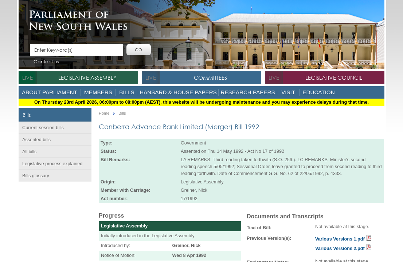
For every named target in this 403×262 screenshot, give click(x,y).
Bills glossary (35, 175)
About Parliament (49, 92)
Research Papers (247, 92)
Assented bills (36, 139)
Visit (288, 92)
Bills (126, 92)
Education (318, 92)
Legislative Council (333, 77)
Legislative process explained (52, 163)
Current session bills (43, 127)
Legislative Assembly (87, 77)
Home (104, 113)
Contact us (46, 62)
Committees (210, 77)
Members (98, 92)
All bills (29, 151)
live (27, 77)
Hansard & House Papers (178, 92)
